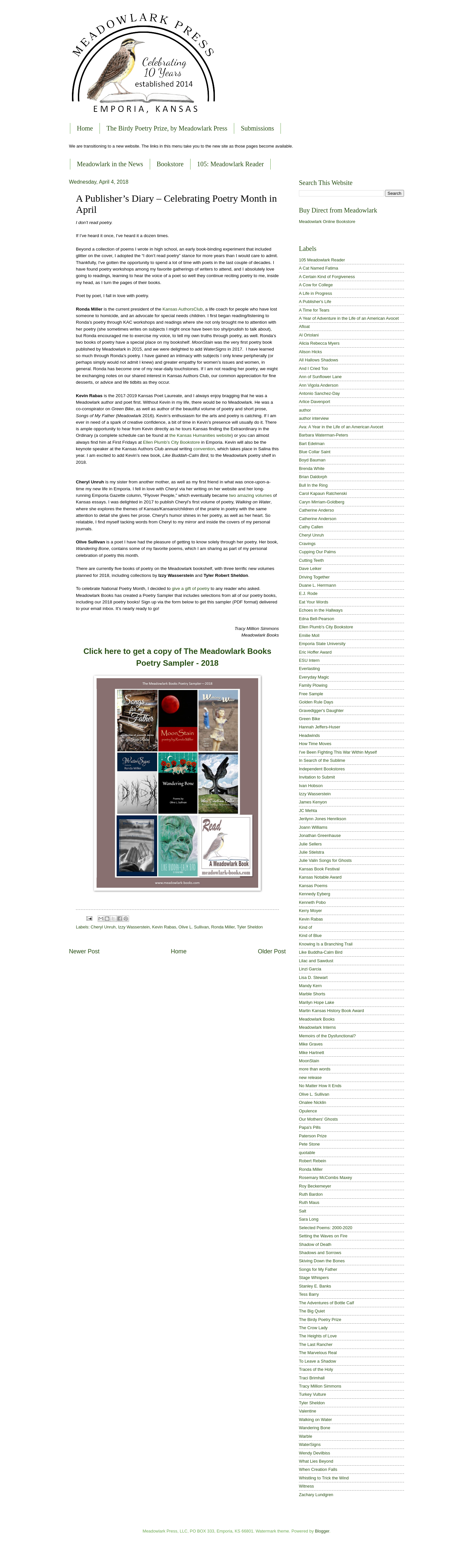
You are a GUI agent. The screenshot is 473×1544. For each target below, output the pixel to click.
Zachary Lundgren (316, 1494)
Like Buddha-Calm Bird (320, 952)
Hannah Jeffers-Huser (319, 726)
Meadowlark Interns (317, 1027)
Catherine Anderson (317, 518)
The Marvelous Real (318, 1352)
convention (204, 448)
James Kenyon (313, 802)
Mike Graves (311, 1044)
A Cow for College (316, 284)
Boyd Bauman (312, 459)
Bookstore (170, 164)
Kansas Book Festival (319, 868)
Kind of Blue (310, 935)
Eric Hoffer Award (315, 652)
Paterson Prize (313, 1135)
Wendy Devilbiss (314, 1453)
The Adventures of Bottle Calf (326, 1302)
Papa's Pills (310, 1127)
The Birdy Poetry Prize (320, 1319)
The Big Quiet (312, 1311)
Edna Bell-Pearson (316, 618)
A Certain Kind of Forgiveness (327, 276)
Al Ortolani (309, 335)
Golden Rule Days (316, 702)
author (305, 410)
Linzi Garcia (310, 968)
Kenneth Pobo (312, 902)
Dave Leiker (310, 568)
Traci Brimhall (312, 1377)
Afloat (304, 326)
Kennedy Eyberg (314, 893)
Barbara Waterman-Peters (323, 435)
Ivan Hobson (311, 785)
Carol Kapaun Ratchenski (323, 493)
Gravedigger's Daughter (321, 710)
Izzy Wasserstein (134, 926)
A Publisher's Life (315, 301)
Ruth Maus (309, 1202)
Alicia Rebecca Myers (319, 343)
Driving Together (314, 577)
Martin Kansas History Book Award (331, 1010)
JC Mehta (308, 810)
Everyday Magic (314, 677)
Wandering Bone (314, 1427)
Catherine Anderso (316, 510)
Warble (305, 1436)
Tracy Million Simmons (320, 1386)
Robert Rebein (312, 1160)
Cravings (307, 543)
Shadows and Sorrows (320, 1252)
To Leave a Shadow (317, 1361)
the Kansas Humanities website (200, 435)
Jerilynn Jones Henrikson (322, 818)
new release (310, 1077)
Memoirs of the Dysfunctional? (327, 1035)
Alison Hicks (310, 351)
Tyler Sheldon (250, 926)
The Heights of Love (318, 1335)
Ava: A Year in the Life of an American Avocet (341, 426)
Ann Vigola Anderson (318, 385)
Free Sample (311, 693)
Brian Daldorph (313, 476)
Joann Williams (313, 827)
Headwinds (309, 735)
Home (85, 128)
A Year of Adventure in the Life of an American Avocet (349, 318)
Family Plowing (313, 685)
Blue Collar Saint (314, 451)
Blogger (322, 1531)
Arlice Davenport (314, 401)
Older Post (272, 951)
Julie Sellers (310, 844)
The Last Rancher (315, 1344)
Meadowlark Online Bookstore (327, 221)
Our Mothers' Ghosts (318, 1119)
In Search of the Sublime (322, 760)
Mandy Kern (310, 985)
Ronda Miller (223, 926)
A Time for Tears (314, 310)
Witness (306, 1486)
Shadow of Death (315, 1244)
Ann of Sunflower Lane (320, 376)
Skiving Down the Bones (322, 1260)
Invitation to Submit (317, 777)
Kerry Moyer (310, 910)
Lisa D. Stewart (313, 977)
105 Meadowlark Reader (322, 259)
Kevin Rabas (164, 926)
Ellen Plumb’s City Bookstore (171, 442)
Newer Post (84, 951)
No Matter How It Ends (320, 1085)
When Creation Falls (318, 1469)
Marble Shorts (312, 993)
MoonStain (309, 1060)
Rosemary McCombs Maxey (325, 1177)
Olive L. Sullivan (193, 926)
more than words (314, 1069)
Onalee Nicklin (312, 1102)
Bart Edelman (312, 443)
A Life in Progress (315, 293)
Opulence (308, 1110)
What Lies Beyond (316, 1461)
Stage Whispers (314, 1277)
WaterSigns (310, 1444)
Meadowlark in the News (110, 164)
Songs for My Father (318, 1269)
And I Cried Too (313, 368)
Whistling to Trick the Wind (324, 1477)
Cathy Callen (311, 526)
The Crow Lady (313, 1327)
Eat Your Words (313, 601)
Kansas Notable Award (320, 877)
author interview (314, 418)
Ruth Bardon (311, 1194)
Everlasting (309, 668)
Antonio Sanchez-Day (319, 393)
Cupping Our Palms (317, 551)
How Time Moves (315, 743)
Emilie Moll (309, 635)
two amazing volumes (250, 495)
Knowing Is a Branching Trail (325, 944)
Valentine (307, 1411)
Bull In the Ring (313, 485)
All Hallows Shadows (318, 359)
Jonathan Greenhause (320, 835)
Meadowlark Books (317, 1019)
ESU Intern (309, 660)
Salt (302, 1211)
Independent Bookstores (322, 768)
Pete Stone (309, 1144)
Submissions (257, 128)
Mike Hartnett (311, 1052)
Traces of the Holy (316, 1369)
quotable (307, 1152)
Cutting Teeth (311, 560)
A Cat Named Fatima (318, 268)
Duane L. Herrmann (317, 585)
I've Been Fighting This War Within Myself (338, 752)
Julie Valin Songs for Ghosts (325, 860)
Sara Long (308, 1219)
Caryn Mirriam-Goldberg (321, 501)
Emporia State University (322, 643)
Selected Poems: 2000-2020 (325, 1227)
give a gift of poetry (190, 588)
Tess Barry (309, 1294)
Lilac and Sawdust (316, 960)
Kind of (305, 927)
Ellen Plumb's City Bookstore (326, 626)
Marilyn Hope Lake (316, 1002)
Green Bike (309, 718)
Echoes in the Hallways (321, 610)
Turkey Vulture (312, 1394)
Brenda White (312, 468)
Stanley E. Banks (315, 1286)
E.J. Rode (308, 593)
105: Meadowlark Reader (230, 164)
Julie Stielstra (311, 852)
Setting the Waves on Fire (323, 1235)
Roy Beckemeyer (315, 1186)
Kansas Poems (313, 885)
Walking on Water (315, 1419)
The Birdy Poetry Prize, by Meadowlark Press (166, 128)
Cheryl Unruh (103, 926)
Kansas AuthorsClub (183, 309)
